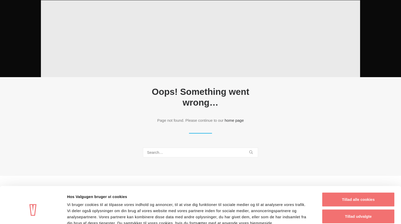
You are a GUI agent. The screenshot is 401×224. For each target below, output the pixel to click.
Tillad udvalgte (358, 190)
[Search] (200, 152)
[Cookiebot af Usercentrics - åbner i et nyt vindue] (33, 214)
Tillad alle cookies (358, 173)
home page (234, 120)
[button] (251, 152)
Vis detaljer (265, 214)
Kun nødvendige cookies (358, 207)
